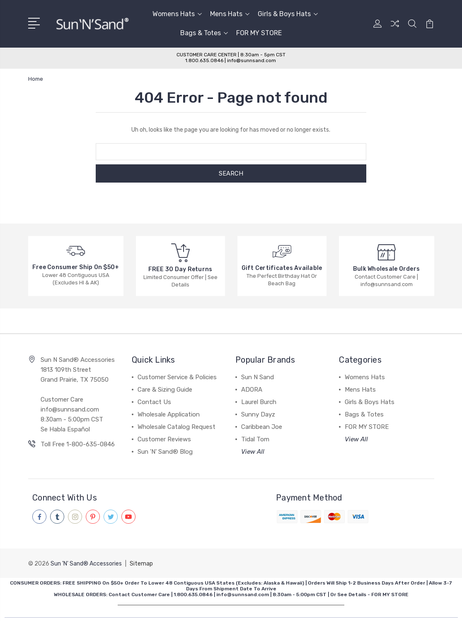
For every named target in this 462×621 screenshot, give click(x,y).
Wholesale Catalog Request (176, 427)
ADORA (251, 389)
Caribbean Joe (261, 427)
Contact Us (154, 402)
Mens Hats (229, 14)
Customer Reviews (164, 439)
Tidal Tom (255, 439)
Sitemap (141, 563)
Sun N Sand (257, 377)
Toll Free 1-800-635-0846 (78, 444)
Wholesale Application (169, 414)
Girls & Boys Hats (288, 14)
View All (252, 451)
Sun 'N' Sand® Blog (165, 451)
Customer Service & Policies (177, 377)
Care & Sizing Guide (165, 389)
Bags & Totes (204, 33)
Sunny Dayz (258, 414)
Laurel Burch (258, 402)
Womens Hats (177, 14)
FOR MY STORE (259, 33)
